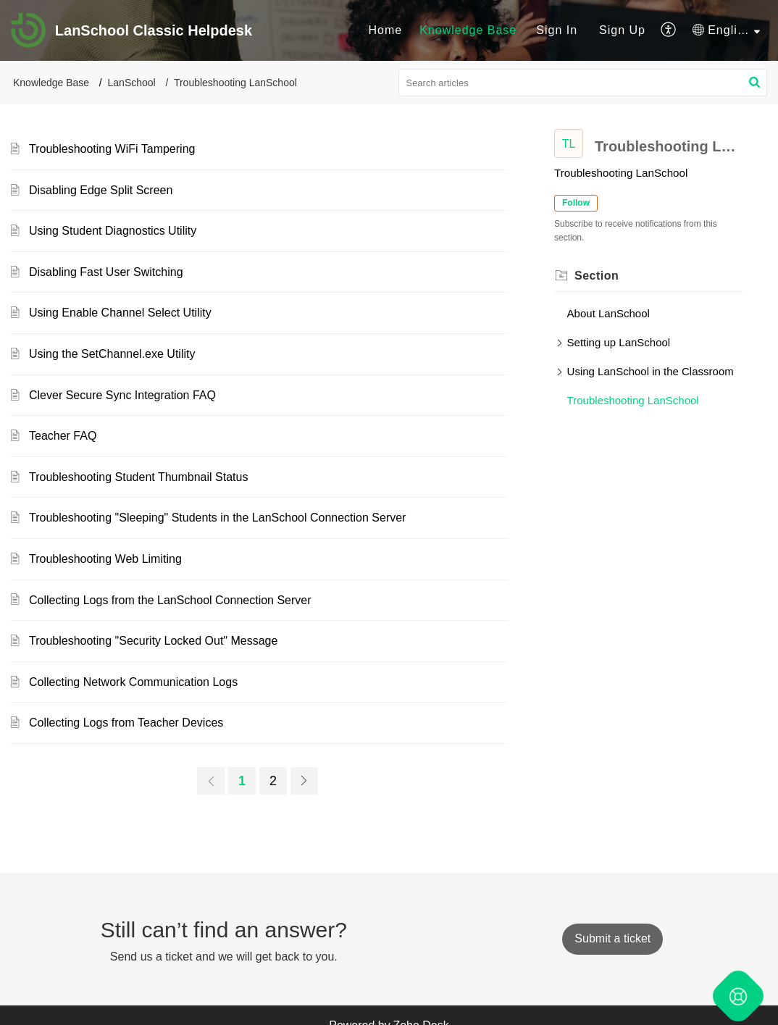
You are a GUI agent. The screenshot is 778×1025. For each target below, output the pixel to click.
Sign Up (622, 30)
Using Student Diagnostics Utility (112, 231)
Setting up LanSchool (619, 342)
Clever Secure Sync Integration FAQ (122, 395)
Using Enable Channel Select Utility (120, 312)
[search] (583, 82)
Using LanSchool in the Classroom (650, 371)
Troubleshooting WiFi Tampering (112, 149)
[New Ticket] (612, 938)
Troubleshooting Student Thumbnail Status (138, 477)
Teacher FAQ (62, 436)
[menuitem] (385, 30)
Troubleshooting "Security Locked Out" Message (153, 641)
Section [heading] (596, 275)
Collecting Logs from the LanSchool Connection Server (170, 600)
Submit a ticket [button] (612, 938)
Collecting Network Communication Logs (133, 682)
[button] (669, 30)
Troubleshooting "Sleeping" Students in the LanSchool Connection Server (217, 517)
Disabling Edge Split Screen (100, 190)
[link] (211, 781)
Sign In (556, 30)
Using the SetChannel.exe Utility (112, 354)
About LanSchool (608, 313)
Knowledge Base (467, 30)
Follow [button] (576, 203)
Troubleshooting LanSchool (633, 400)
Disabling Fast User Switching (106, 272)
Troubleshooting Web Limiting (105, 559)
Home (385, 30)
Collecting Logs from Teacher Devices (126, 722)
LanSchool (132, 82)
